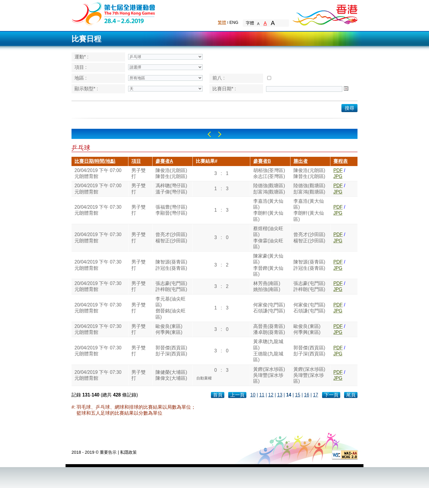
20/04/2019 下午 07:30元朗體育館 (98, 210)
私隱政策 (128, 452)
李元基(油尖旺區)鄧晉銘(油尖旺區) (171, 308)
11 (261, 394)
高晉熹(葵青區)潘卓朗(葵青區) (269, 329)
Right (219, 134)
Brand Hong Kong (325, 13)
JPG (337, 176)
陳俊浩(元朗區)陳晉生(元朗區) (171, 173)
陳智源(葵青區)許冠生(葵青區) (171, 264)
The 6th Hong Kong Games (114, 13)
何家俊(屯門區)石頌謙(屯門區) (269, 307)
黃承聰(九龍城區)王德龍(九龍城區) (268, 350)
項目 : (80, 67)
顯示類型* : (86, 88)
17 (315, 394)
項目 (136, 161)
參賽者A (164, 161)
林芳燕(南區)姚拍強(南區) (266, 286)
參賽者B (262, 161)
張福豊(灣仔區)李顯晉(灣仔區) (171, 210)
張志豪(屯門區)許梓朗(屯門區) (171, 286)
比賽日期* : (224, 88)
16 (306, 394)
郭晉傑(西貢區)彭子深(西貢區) (171, 350)
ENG (233, 22)
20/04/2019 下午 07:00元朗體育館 (98, 173)
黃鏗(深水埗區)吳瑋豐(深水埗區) (269, 375)
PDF (338, 170)
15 (297, 394)
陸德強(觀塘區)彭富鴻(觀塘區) (269, 188)
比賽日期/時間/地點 (94, 161)
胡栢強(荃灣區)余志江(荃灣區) (269, 173)
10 (252, 394)
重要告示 (108, 452)
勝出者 (300, 161)
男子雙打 (138, 173)
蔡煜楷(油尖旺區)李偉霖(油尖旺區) (268, 237)
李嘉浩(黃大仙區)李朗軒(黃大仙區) (268, 210)
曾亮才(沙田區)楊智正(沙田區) (171, 237)
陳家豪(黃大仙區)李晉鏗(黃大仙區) (268, 265)
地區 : (80, 77)
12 (270, 394)
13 (279, 394)
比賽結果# (206, 161)
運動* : (81, 56)
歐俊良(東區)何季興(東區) (169, 329)
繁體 (222, 22)
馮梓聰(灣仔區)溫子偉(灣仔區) (171, 188)
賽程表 (340, 161)
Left (209, 134)
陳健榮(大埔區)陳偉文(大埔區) (171, 375)
